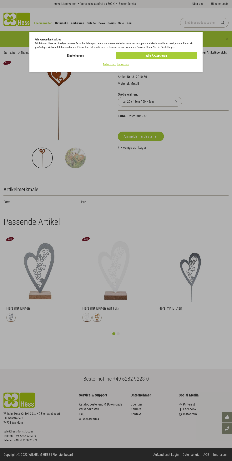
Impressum (123, 64)
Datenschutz (109, 64)
